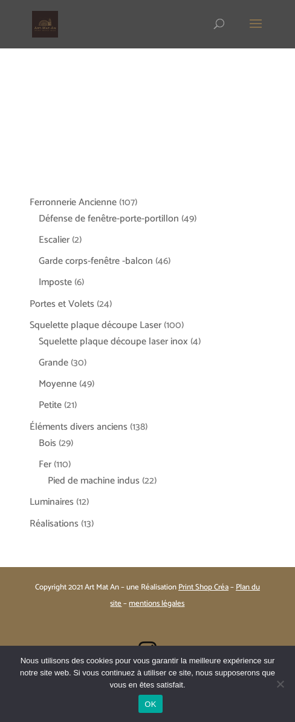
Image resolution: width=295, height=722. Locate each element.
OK (150, 704)
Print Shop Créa (203, 587)
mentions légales (156, 603)
